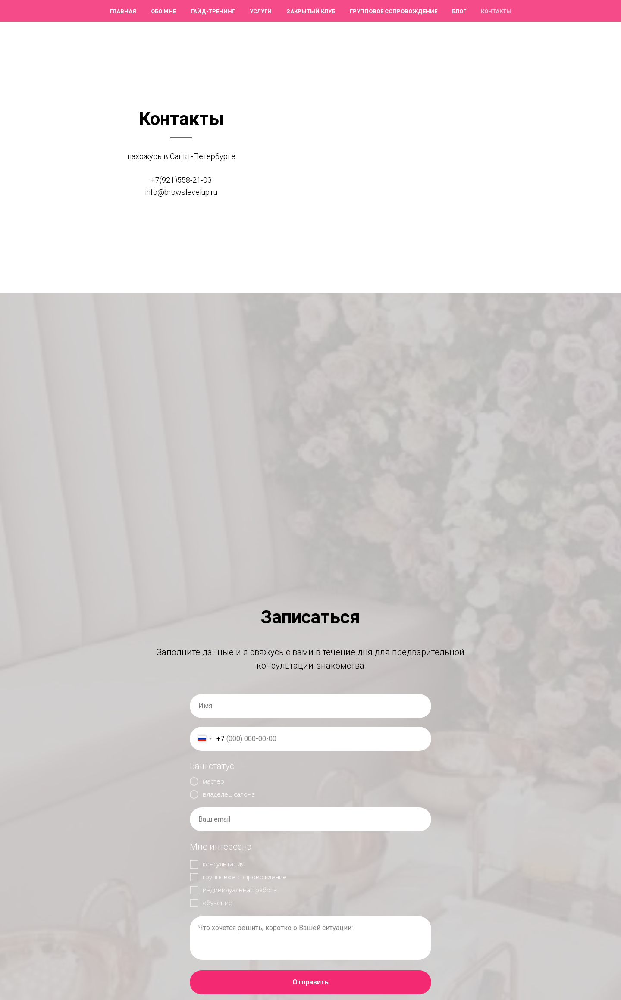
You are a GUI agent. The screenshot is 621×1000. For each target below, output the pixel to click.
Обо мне (163, 11)
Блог (459, 11)
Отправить (310, 982)
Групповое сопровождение (393, 11)
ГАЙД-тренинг (213, 11)
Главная (123, 11)
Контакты (496, 11)
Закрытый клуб (310, 11)
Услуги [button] (261, 11)
